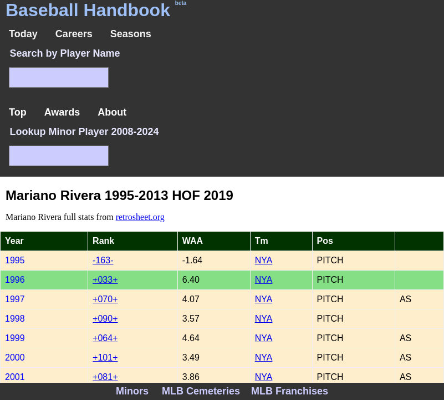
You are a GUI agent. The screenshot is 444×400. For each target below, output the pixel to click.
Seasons (130, 33)
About (112, 112)
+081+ (105, 377)
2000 (15, 357)
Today (23, 33)
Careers (74, 33)
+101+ (105, 357)
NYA (264, 260)
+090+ (105, 318)
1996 (15, 279)
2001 (15, 377)
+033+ (105, 279)
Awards (62, 112)
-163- (103, 260)
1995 (15, 260)
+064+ (105, 338)
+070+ (105, 299)
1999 (15, 338)
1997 (15, 299)
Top (18, 112)
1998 (15, 318)
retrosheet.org (140, 217)
